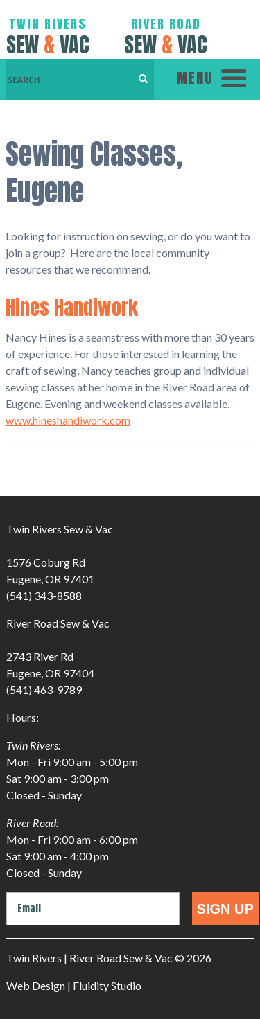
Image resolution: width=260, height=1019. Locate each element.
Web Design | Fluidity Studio (73, 985)
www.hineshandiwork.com (68, 420)
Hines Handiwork (72, 307)
